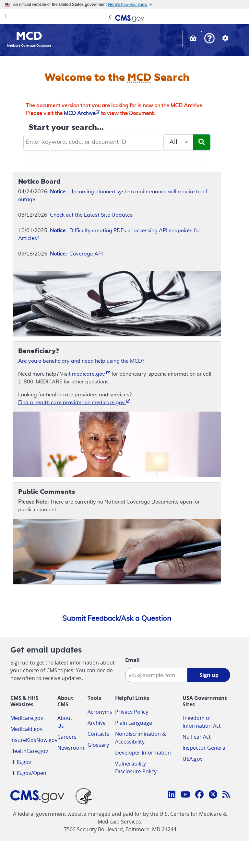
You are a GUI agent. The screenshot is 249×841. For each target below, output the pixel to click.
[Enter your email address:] (156, 675)
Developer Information (143, 752)
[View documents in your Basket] (193, 39)
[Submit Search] (201, 142)
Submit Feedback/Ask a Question (116, 618)
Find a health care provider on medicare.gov (74, 402)
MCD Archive (82, 113)
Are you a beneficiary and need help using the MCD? (81, 361)
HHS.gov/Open (28, 773)
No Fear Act (197, 736)
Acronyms (100, 711)
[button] (209, 39)
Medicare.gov (26, 718)
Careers (67, 736)
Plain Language (133, 722)
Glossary (98, 744)
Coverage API (76, 253)
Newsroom (70, 747)
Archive (97, 722)
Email (132, 660)
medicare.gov (91, 373)
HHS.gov (20, 762)
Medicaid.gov (26, 729)
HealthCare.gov (29, 751)
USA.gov (193, 758)
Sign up (209, 674)
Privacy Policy (131, 711)
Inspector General (205, 747)
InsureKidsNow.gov (33, 740)
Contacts (98, 733)
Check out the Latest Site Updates (91, 215)
